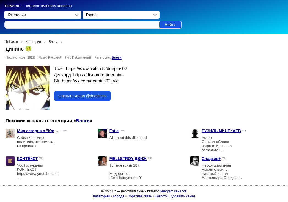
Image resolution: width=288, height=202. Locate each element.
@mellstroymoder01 (126, 178)
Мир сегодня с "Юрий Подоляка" (49, 131)
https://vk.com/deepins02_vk (89, 81)
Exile (114, 131)
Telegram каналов (173, 191)
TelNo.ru (11, 6)
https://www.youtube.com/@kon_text (47, 173)
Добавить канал (183, 196)
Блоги (117, 57)
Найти (170, 25)
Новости (161, 196)
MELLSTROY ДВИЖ (128, 158)
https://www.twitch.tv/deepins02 (96, 68)
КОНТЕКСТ (27, 158)
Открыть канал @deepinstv (82, 96)
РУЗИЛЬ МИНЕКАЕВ (221, 131)
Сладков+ (211, 158)
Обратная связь (139, 196)
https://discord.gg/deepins (98, 75)
